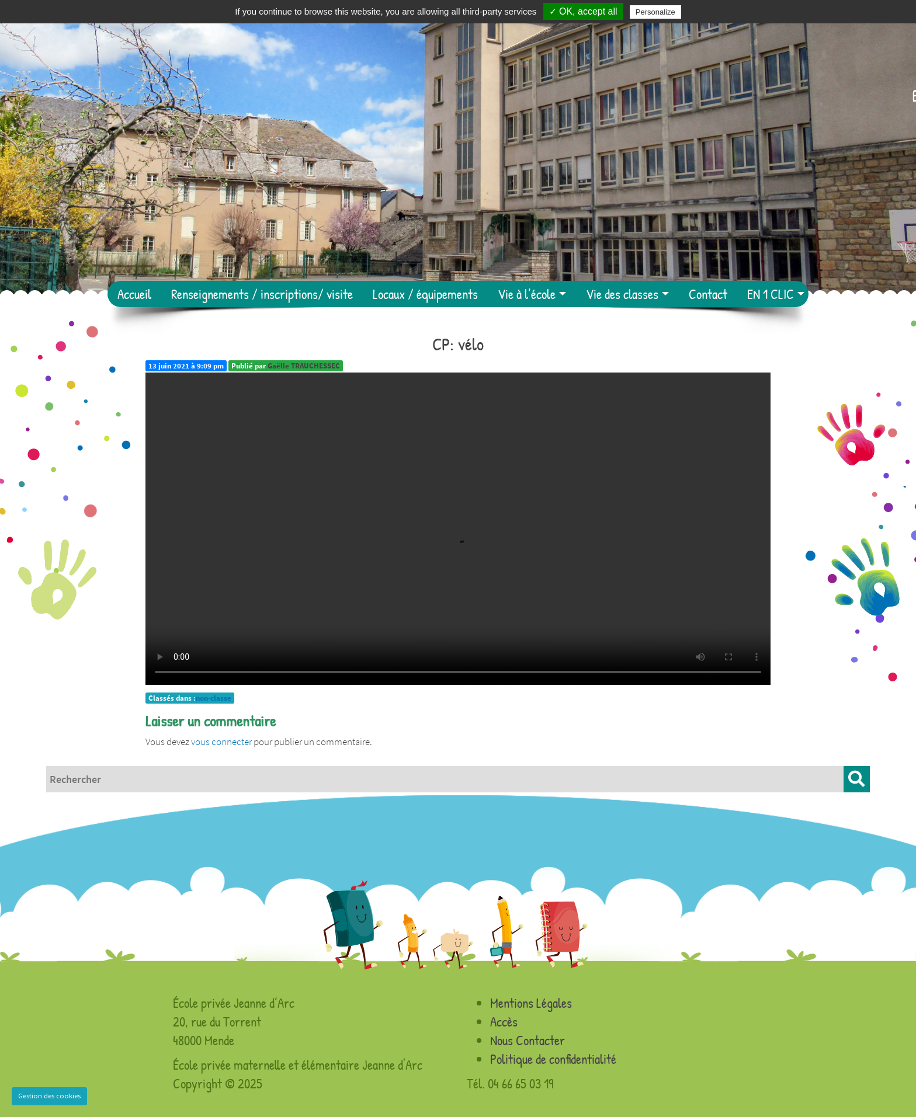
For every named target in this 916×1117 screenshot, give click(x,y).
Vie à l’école (527, 294)
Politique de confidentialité (553, 1059)
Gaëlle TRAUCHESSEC (304, 365)
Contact (708, 294)
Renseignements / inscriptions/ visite (262, 294)
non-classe (213, 698)
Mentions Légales (531, 1003)
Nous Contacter (527, 1040)
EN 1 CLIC (770, 294)
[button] (857, 779)
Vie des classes (622, 294)
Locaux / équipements (425, 294)
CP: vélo (458, 344)
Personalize (655, 12)
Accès (504, 1021)
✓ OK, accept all (583, 11)
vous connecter (221, 741)
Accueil (134, 294)
